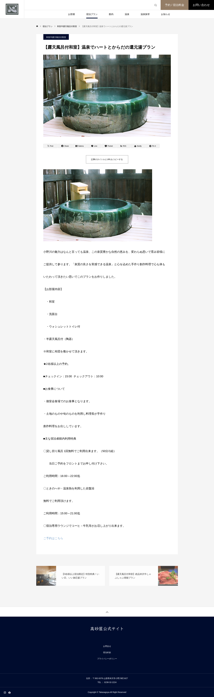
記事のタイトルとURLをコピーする (107, 159)
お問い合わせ (201, 5)
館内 (111, 14)
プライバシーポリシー (107, 659)
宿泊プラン (92, 14)
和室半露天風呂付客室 (56, 37)
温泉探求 (145, 14)
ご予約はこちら (53, 538)
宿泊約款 (107, 652)
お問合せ (107, 646)
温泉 (127, 14)
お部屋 (71, 14)
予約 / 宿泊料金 (174, 5)
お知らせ (165, 14)
